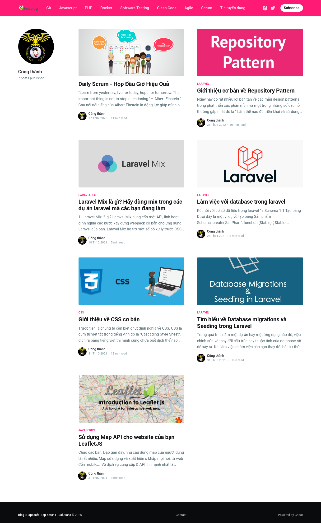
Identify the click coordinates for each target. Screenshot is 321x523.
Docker (106, 8)
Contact (181, 515)
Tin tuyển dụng (232, 8)
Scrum (206, 8)
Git (48, 8)
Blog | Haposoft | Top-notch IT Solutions (44, 515)
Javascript (68, 8)
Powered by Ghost (290, 515)
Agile (189, 8)
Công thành (97, 114)
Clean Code (167, 8)
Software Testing (134, 8)
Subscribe (291, 8)
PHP (88, 8)
